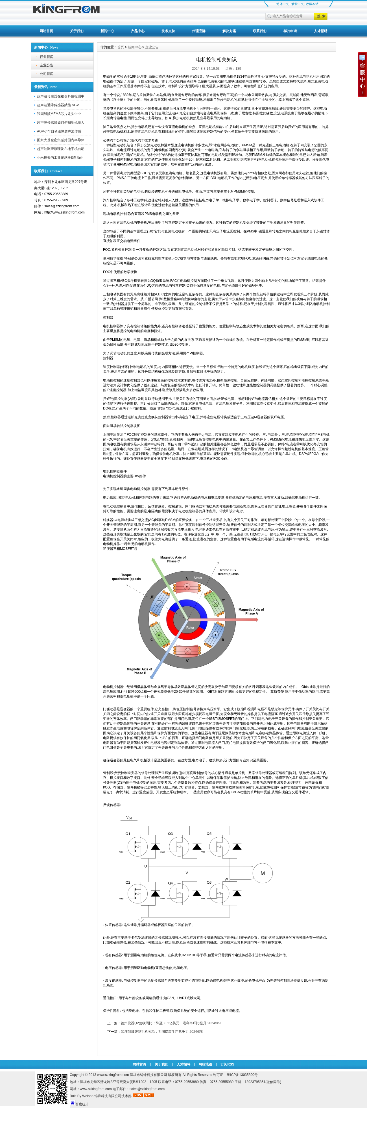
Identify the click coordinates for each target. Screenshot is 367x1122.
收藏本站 (312, 4)
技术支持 (168, 31)
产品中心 (138, 31)
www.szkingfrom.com (113, 1075)
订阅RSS (227, 1064)
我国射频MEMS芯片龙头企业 (59, 114)
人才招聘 (320, 31)
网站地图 (205, 1064)
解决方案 (229, 31)
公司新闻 (46, 74)
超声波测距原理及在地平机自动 (60, 149)
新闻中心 (107, 31)
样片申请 (290, 31)
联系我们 (259, 31)
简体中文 (282, 4)
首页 (120, 47)
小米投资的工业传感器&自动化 (60, 158)
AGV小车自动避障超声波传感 (59, 131)
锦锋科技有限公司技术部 (113, 1096)
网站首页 (46, 31)
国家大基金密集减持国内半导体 (60, 140)
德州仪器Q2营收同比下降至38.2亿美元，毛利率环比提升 (163, 1023)
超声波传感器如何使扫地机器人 (60, 123)
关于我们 (77, 31)
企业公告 (46, 65)
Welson (87, 1096)
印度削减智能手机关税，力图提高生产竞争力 (155, 1032)
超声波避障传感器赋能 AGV (58, 105)
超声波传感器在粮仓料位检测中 (60, 96)
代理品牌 (199, 31)
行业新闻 (46, 57)
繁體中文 (297, 4)
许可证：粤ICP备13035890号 (235, 1075)
